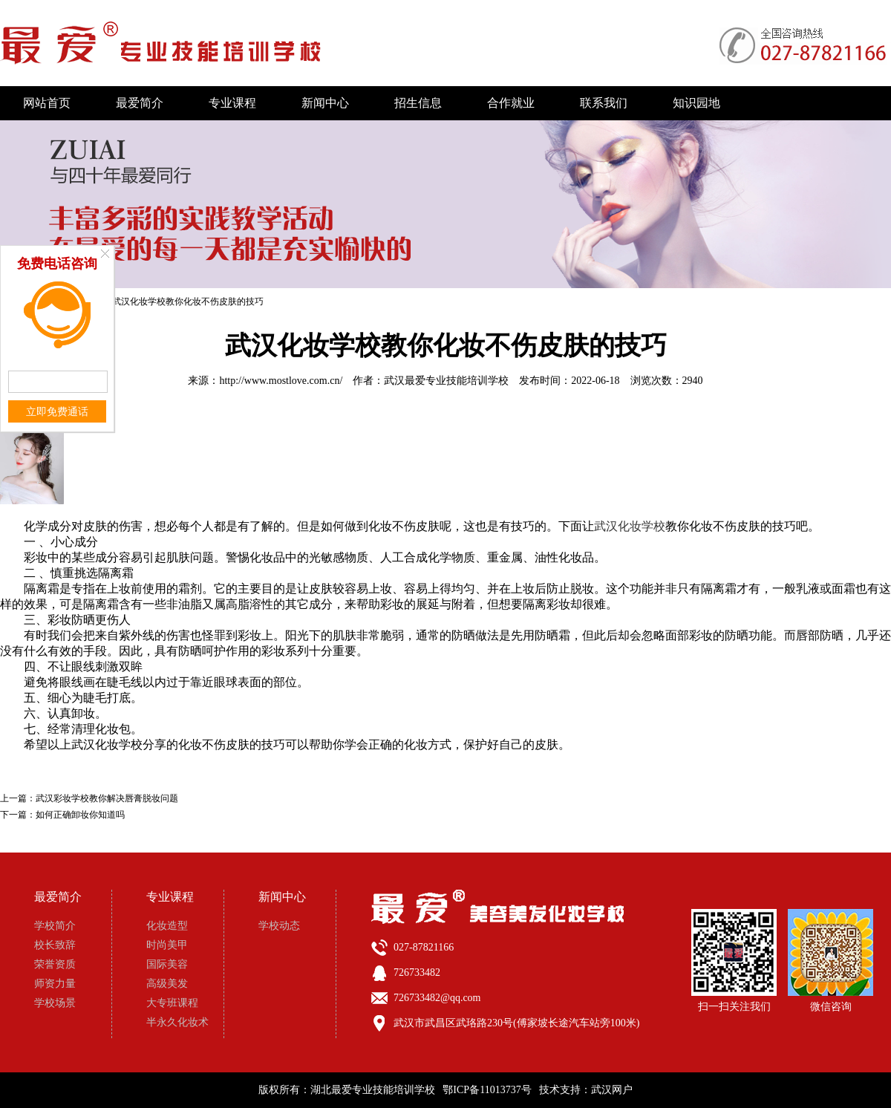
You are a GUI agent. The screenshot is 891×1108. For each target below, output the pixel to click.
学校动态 (279, 925)
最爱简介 (139, 103)
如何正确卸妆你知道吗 (80, 814)
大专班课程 (172, 1002)
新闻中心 (325, 103)
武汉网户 (612, 1089)
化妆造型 (167, 925)
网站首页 (47, 103)
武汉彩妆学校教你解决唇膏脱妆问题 (107, 798)
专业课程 (232, 103)
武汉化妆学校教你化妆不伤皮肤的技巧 (188, 301)
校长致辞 (55, 945)
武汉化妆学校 (629, 526)
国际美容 (167, 964)
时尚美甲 (167, 945)
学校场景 (55, 1002)
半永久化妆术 (177, 1022)
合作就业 (511, 103)
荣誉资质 (55, 964)
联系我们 (603, 103)
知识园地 (696, 103)
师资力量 (55, 983)
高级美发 (167, 983)
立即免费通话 (57, 411)
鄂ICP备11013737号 (487, 1089)
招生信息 (418, 103)
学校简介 (55, 925)
